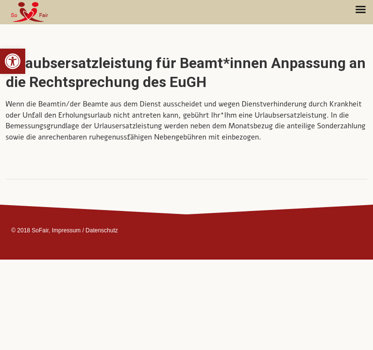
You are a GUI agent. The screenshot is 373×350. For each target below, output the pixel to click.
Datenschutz (101, 230)
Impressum (66, 230)
